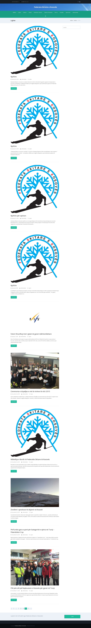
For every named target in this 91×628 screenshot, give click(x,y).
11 (28, 608)
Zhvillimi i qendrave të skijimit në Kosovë (27, 509)
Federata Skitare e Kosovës (45, 7)
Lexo (72, 616)
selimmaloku (23, 79)
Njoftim (14, 76)
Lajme (30, 79)
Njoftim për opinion (18, 216)
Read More (14, 88)
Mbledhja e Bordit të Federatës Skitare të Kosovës (30, 459)
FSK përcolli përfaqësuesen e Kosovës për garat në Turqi (33, 588)
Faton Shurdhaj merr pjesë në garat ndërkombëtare (31, 334)
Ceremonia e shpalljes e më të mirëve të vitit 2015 (30, 391)
